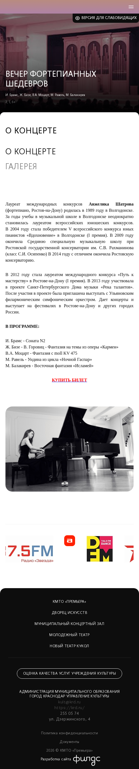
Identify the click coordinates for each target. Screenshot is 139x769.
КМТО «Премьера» (69, 602)
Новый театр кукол (69, 646)
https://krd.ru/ (69, 708)
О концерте (30, 152)
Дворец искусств (69, 613)
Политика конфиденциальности (69, 733)
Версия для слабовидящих (109, 18)
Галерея (21, 167)
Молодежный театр (69, 635)
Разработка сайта (56, 759)
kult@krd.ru (69, 702)
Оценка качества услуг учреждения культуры (69, 674)
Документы (69, 742)
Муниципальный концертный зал (69, 624)
